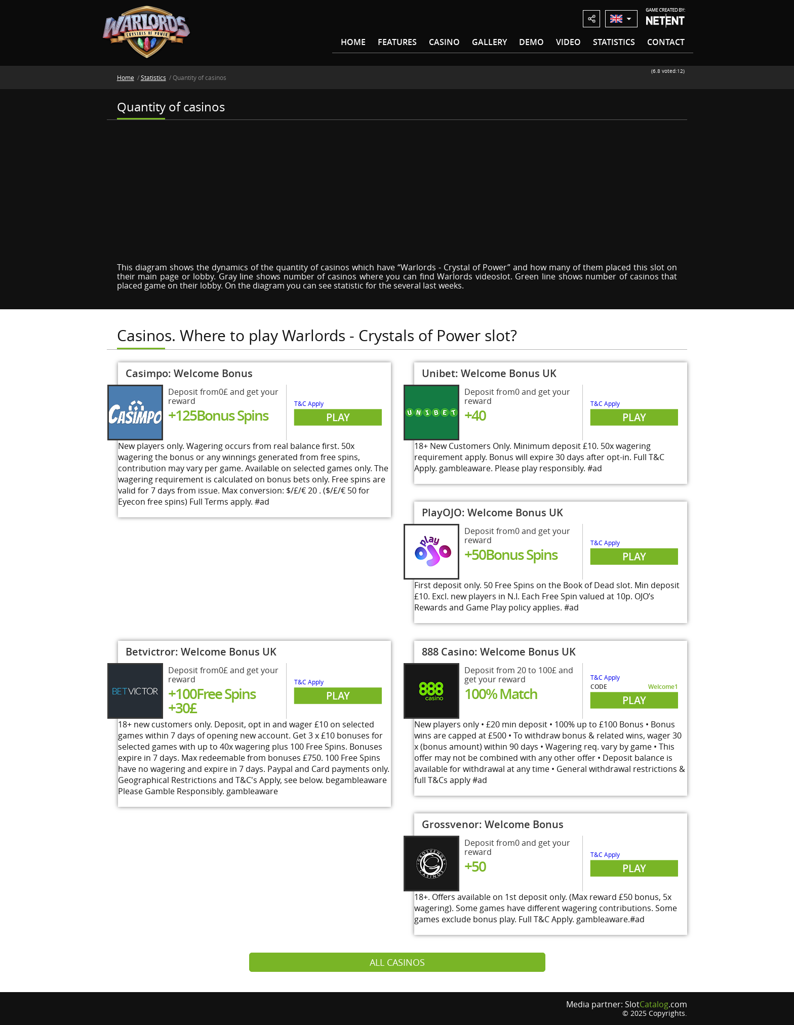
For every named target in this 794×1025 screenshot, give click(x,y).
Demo (531, 42)
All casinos (397, 962)
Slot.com (656, 1004)
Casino (444, 42)
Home (353, 42)
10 (682, 79)
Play (338, 417)
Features (397, 42)
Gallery (489, 42)
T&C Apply (309, 403)
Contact (666, 42)
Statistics (614, 42)
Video (568, 42)
